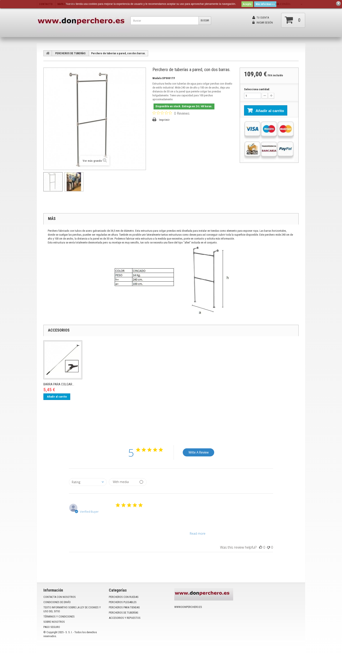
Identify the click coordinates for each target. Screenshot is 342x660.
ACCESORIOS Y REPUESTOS (124, 617)
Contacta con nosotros (59, 597)
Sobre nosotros (54, 621)
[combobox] (88, 482)
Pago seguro (51, 627)
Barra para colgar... (58, 384)
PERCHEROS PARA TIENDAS (124, 607)
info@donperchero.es (197, 622)
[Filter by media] (128, 482)
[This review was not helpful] (268, 547)
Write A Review (198, 452)
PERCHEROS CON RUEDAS (124, 597)
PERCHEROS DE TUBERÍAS (70, 53)
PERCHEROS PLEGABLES (123, 602)
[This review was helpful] (260, 547)
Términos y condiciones (59, 616)
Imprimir (164, 119)
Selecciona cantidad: (257, 89)
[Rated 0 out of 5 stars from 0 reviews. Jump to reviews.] (171, 113)
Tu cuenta (260, 17)
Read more (197, 533)
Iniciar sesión (262, 22)
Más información (265, 4)
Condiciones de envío (57, 602)
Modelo (157, 78)
